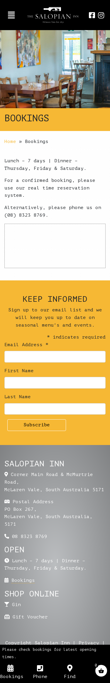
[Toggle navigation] (11, 15)
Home (10, 141)
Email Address (26, 344)
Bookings (23, 580)
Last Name (17, 396)
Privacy (89, 643)
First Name (19, 370)
